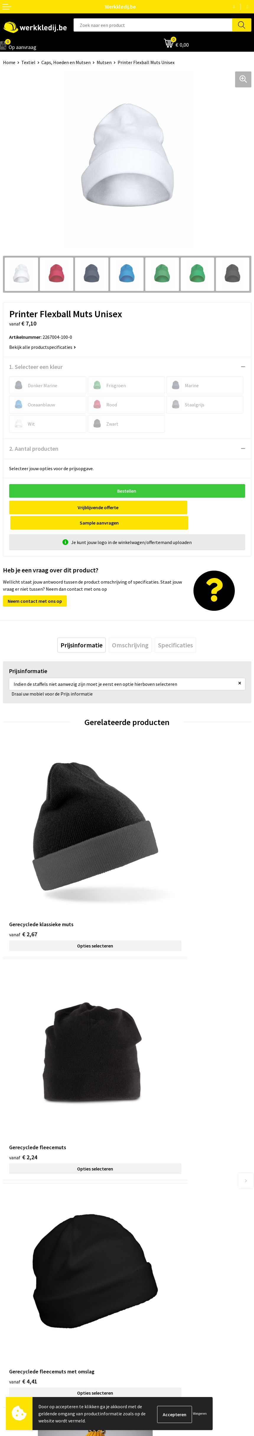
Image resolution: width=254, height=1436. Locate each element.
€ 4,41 (23, 1021)
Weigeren (200, 1413)
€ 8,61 (147, 1021)
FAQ (134, 1232)
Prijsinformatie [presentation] (81, 630)
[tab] (81, 629)
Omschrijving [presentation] (130, 630)
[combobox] (153, 25)
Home (9, 62)
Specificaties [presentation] (175, 630)
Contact (138, 1196)
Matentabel (15, 1312)
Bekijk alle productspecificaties (42, 347)
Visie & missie (16, 1302)
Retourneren (143, 1302)
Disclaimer (141, 1284)
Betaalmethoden (147, 1294)
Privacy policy (143, 1206)
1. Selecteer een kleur (36, 366)
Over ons (12, 1284)
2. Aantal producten (33, 448)
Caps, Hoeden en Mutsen (66, 62)
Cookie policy (143, 1214)
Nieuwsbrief (15, 1294)
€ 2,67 (23, 858)
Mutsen (104, 62)
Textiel (28, 62)
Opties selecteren (65, 870)
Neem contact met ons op (35, 586)
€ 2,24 (147, 858)
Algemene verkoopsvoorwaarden (163, 1224)
